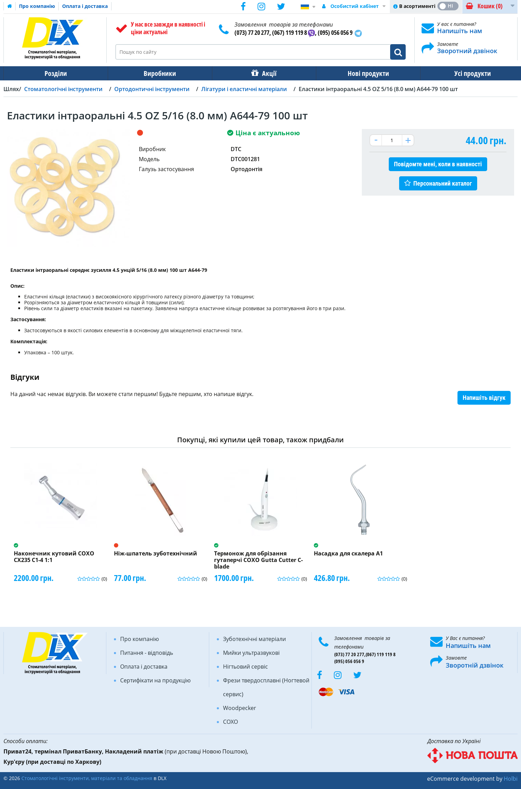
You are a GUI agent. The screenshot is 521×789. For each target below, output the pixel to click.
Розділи (55, 73)
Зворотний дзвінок (467, 51)
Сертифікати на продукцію (155, 680)
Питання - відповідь (146, 653)
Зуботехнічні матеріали (254, 639)
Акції (266, 73)
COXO (230, 722)
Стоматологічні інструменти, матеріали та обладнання (86, 778)
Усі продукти (466, 73)
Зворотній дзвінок (474, 665)
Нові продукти (363, 73)
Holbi (511, 778)
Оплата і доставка (85, 6)
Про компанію (37, 6)
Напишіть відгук (484, 397)
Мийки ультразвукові (251, 653)
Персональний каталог (442, 183)
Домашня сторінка (10, 6)
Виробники (158, 73)
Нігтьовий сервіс (245, 666)
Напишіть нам (459, 31)
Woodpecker (239, 708)
